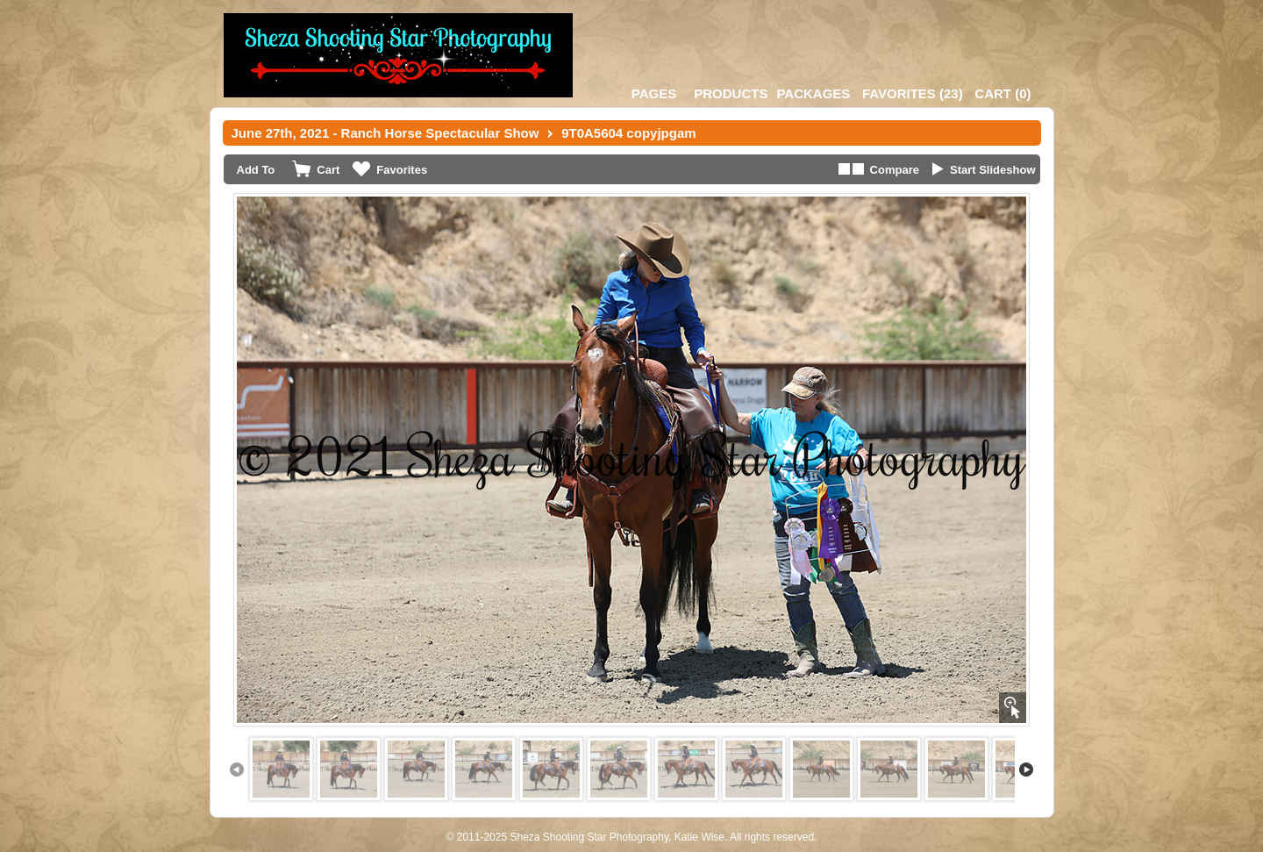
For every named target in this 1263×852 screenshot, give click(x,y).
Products (730, 93)
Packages (813, 93)
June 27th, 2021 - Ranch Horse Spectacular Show (385, 132)
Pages (654, 93)
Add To (256, 169)
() (912, 93)
